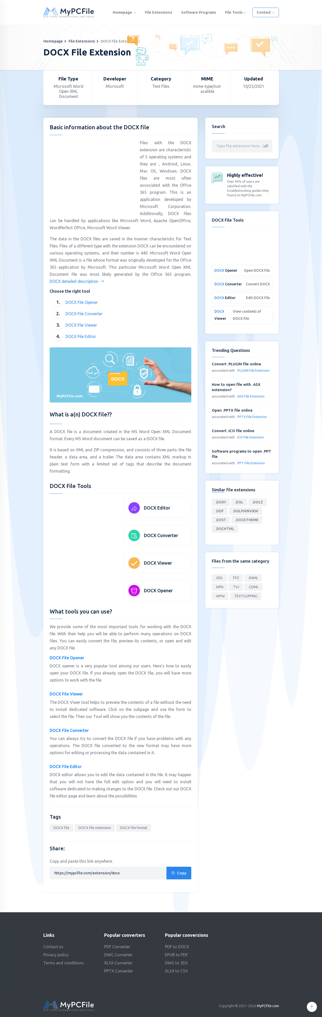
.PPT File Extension (251, 463)
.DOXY (221, 502)
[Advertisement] (92, 174)
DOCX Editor (157, 507)
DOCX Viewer (158, 562)
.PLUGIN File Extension (253, 370)
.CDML (253, 587)
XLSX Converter (118, 963)
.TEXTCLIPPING (245, 596)
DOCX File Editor (81, 336)
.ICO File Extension (250, 437)
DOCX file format (133, 828)
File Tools (235, 12)
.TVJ (236, 587)
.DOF (220, 511)
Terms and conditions (63, 963)
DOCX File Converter (84, 313)
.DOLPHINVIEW (245, 511)
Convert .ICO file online (233, 431)
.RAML (253, 578)
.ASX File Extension (250, 396)
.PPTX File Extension (252, 416)
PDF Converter (117, 946)
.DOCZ (257, 502)
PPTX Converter (118, 971)
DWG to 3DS (176, 963)
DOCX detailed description (77, 281)
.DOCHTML (225, 529)
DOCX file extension (95, 828)
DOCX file (61, 828)
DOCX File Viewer (81, 325)
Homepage (124, 12)
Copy (178, 873)
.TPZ (235, 578)
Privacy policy (55, 954)
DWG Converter (118, 954)
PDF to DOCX (177, 946)
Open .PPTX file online (232, 410)
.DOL (239, 502)
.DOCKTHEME (246, 520)
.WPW (220, 596)
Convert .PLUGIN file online (236, 364)
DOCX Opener (158, 590)
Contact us (53, 946)
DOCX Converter (161, 535)
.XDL (219, 578)
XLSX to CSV (176, 971)
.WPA (219, 587)
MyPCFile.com (268, 1006)
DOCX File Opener (82, 302)
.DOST (221, 520)
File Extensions (158, 12)
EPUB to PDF (176, 954)
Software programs (198, 12)
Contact (266, 12)
